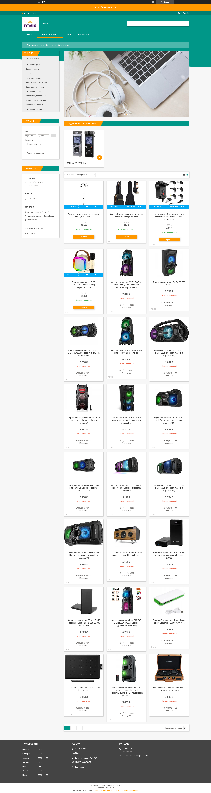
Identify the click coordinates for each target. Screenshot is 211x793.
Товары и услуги (49, 35)
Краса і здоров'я (32, 69)
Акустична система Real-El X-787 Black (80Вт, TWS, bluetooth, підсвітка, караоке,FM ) (126, 623)
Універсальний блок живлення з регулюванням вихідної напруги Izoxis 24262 (169, 217)
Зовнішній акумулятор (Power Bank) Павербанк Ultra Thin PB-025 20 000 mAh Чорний (83, 623)
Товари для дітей (33, 65)
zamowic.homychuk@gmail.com (40, 216)
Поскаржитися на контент (105, 790)
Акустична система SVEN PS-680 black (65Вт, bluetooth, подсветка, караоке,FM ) (126, 420)
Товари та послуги (35, 45)
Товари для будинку (34, 78)
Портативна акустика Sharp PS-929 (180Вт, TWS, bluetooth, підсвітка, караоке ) (84, 420)
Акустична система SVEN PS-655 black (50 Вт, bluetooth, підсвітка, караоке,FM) (84, 555)
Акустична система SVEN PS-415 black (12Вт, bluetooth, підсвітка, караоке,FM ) (169, 353)
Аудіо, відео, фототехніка (36, 82)
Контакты (83, 35)
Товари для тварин (34, 91)
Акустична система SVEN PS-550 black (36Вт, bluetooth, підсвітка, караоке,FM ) (84, 488)
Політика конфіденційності (127, 790)
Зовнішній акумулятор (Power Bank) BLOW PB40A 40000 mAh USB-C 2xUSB (169, 555)
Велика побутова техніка (36, 96)
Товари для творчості (35, 109)
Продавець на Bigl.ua (105, 788)
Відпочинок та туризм (35, 87)
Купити (84, 237)
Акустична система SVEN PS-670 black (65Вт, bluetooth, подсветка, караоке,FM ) (126, 488)
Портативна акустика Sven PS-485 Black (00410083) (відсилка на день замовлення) (84, 353)
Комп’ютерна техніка (34, 105)
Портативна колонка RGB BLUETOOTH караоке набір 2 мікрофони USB (83, 285)
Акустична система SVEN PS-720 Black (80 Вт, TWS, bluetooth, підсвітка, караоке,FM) (126, 285)
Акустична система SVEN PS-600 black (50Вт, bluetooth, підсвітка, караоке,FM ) (169, 488)
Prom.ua (119, 785)
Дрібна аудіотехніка (76, 163)
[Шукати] (186, 23)
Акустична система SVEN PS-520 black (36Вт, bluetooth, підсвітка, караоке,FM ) (169, 420)
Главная (29, 35)
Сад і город (30, 73)
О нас (69, 35)
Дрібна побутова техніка (36, 100)
